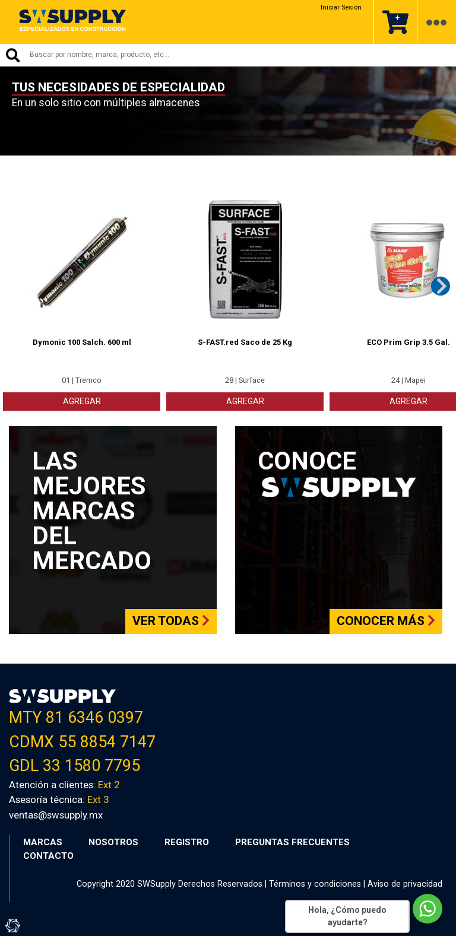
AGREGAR (82, 400)
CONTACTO (48, 854)
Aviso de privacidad (405, 882)
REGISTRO (186, 841)
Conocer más (386, 620)
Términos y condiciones (315, 882)
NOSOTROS (113, 841)
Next (440, 284)
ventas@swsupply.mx (56, 814)
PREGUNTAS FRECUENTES (292, 841)
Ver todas (171, 620)
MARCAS (42, 841)
